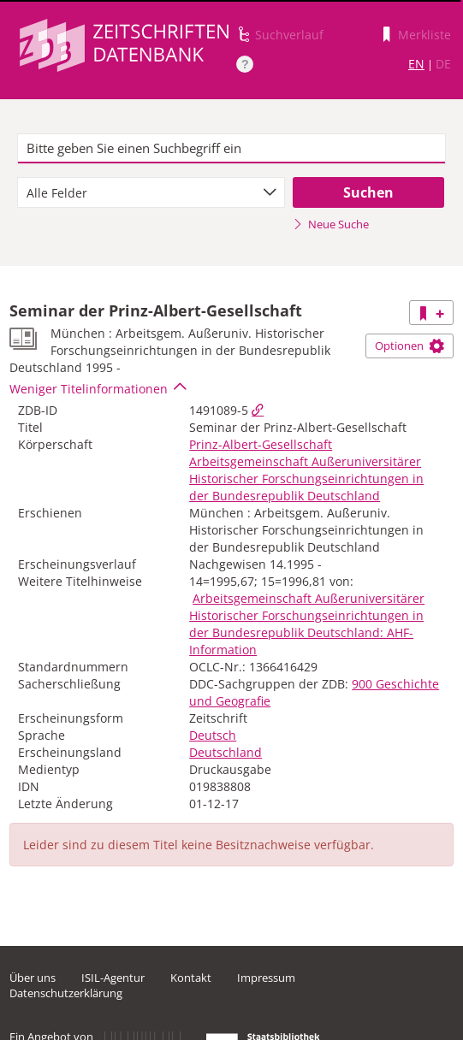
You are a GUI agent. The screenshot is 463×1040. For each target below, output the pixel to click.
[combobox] (151, 192)
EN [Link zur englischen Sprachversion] (416, 64)
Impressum (266, 977)
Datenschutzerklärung (65, 993)
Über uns (32, 977)
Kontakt (190, 977)
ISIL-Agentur (113, 977)
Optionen (409, 345)
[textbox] (231, 148)
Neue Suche (331, 224)
